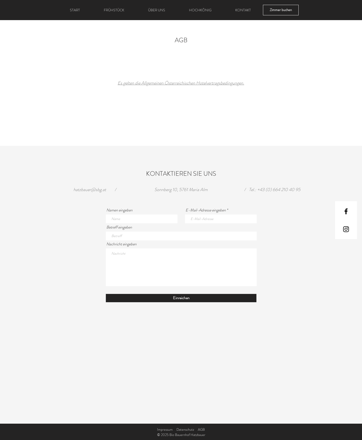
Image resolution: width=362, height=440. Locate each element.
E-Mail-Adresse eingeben (206, 210)
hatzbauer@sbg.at (89, 189)
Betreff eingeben (119, 227)
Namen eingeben (119, 210)
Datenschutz (185, 429)
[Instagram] (346, 229)
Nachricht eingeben (121, 244)
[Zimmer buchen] (281, 10)
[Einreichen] (181, 298)
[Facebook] (346, 211)
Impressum (165, 429)
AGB (201, 429)
